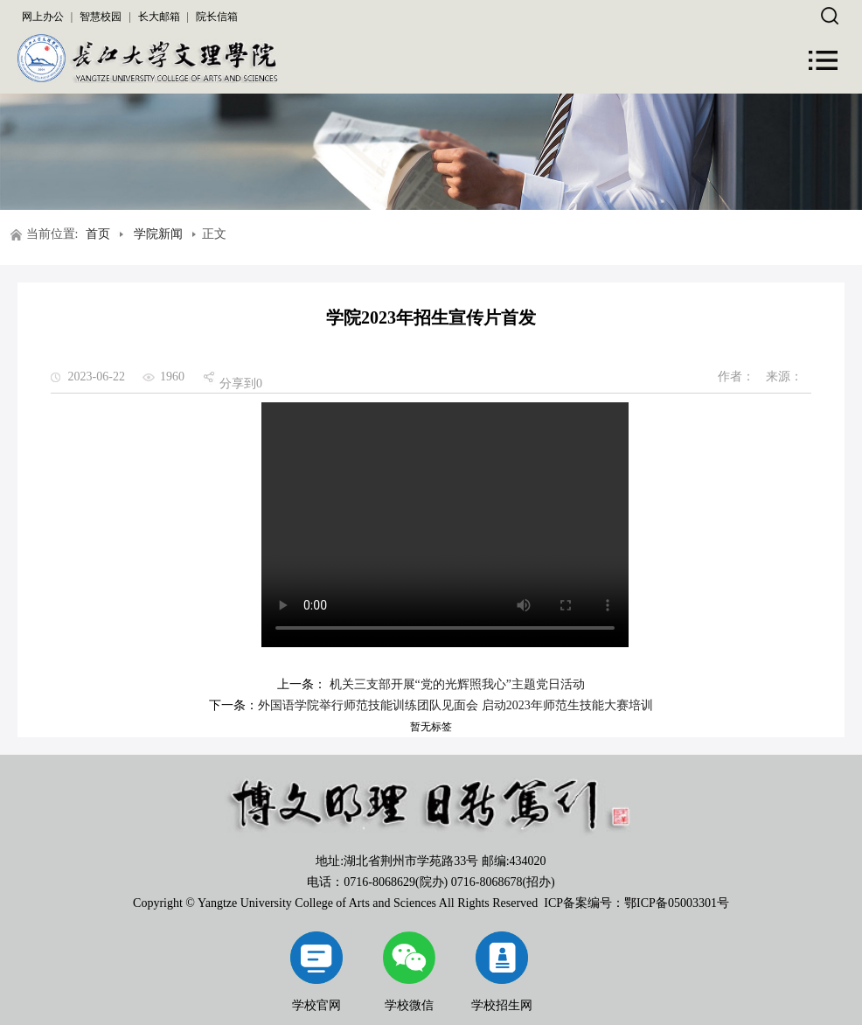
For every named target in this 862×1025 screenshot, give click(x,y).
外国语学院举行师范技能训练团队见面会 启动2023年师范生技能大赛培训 (455, 705)
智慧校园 (101, 16)
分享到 (237, 383)
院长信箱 (217, 16)
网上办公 (43, 16)
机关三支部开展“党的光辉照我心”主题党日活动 (455, 684)
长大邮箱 (159, 16)
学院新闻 (158, 234)
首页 (98, 234)
